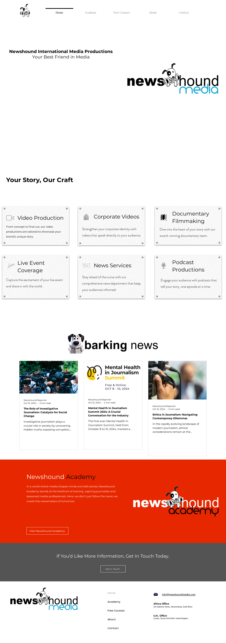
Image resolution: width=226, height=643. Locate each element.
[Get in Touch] (113, 568)
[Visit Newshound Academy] (47, 531)
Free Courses (113, 610)
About (112, 619)
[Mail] (155, 594)
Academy (113, 602)
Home (111, 593)
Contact (113, 628)
